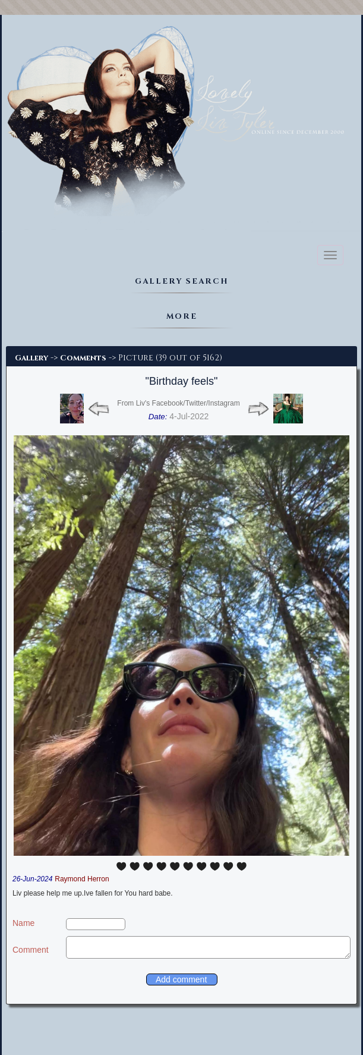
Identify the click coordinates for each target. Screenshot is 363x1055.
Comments (83, 358)
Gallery (31, 358)
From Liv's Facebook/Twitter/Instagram (178, 403)
